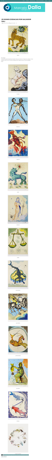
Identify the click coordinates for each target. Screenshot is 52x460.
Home (46, 0)
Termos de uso (32, 0)
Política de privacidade (40, 0)
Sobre (24, 0)
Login (49, 0)
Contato (27, 0)
